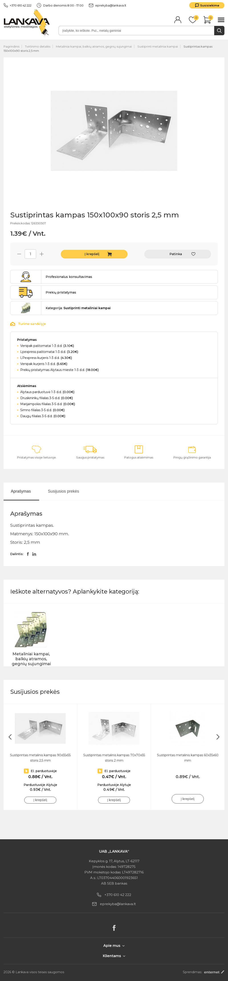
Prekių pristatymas (61, 292)
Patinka (175, 254)
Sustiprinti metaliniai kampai (157, 46)
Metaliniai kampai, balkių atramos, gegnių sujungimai (94, 46)
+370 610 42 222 (17, 5)
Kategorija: (78, 308)
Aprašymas (21, 491)
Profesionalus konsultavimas (69, 277)
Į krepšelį (92, 254)
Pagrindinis (11, 46)
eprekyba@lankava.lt (107, 5)
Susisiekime (209, 5)
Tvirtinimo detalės (37, 46)
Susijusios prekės (63, 491)
